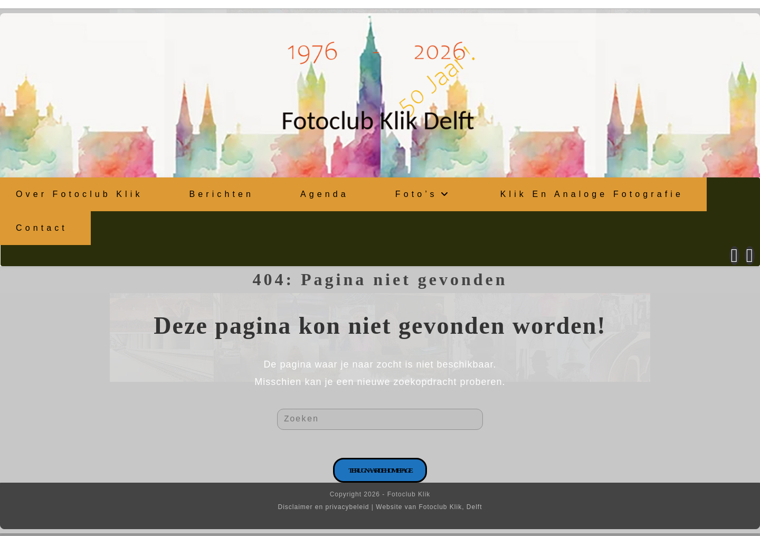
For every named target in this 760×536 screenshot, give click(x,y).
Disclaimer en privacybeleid (323, 509)
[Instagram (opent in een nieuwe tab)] (750, 254)
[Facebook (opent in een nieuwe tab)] (734, 254)
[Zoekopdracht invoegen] (380, 418)
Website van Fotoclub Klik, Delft (429, 509)
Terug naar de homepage (380, 473)
